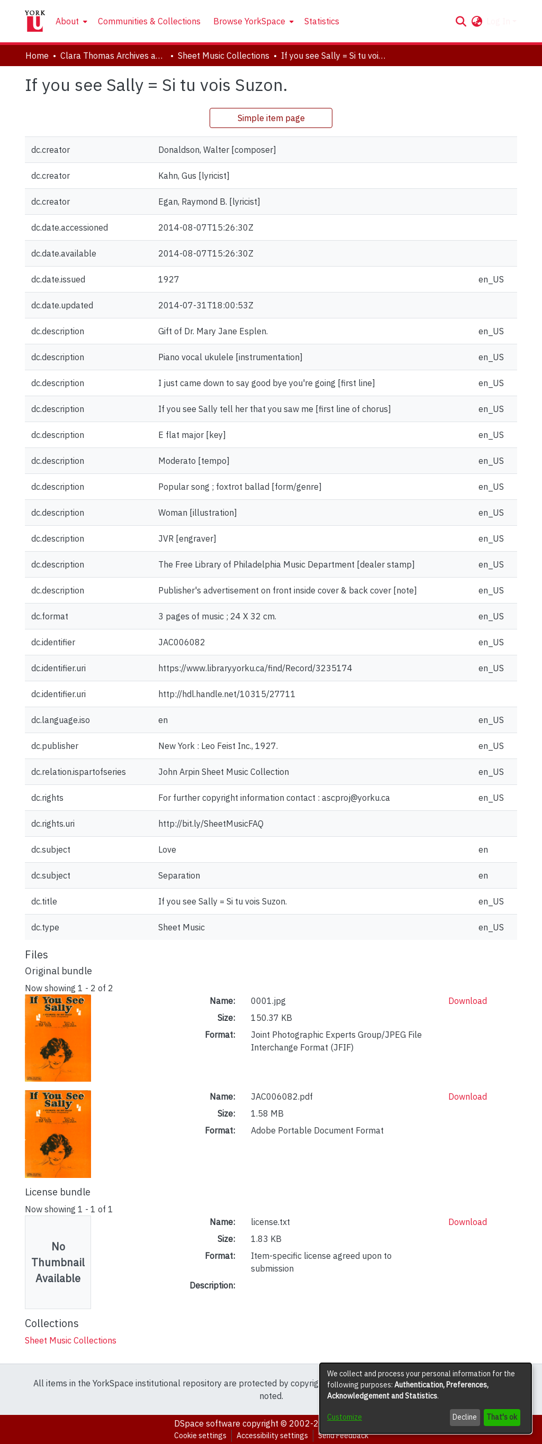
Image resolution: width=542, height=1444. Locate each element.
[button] (460, 21)
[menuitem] (70, 21)
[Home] (35, 21)
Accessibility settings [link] (272, 1435)
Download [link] (467, 1000)
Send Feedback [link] (343, 1435)
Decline (465, 1417)
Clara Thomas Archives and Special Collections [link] (113, 55)
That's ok (501, 1417)
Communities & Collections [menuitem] (149, 21)
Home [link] (37, 55)
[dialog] (425, 1398)
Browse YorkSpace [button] (249, 21)
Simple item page (271, 118)
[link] (70, 1340)
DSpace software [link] (207, 1423)
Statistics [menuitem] (321, 21)
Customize (344, 1417)
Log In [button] (499, 21)
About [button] (67, 21)
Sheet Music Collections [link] (223, 55)
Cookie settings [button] (200, 1435)
